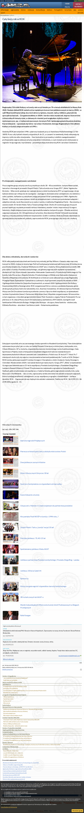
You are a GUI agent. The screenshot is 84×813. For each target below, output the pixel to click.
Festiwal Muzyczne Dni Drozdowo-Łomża (15, 686)
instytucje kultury (8, 732)
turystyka (68, 10)
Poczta (67, 7)
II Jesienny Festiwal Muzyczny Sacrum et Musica (17, 738)
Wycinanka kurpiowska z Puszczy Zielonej (15, 711)
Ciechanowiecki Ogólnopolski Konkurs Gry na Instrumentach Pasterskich (24, 690)
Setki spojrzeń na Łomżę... (10, 680)
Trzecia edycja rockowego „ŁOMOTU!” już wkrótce (17, 767)
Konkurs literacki (8, 742)
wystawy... (5, 749)
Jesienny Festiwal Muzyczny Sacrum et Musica (16, 734)
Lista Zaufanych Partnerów (9, 807)
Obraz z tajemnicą (8, 697)
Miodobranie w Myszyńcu (10, 692)
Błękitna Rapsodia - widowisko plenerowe (15, 726)
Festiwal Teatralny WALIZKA (11, 717)
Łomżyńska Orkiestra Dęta (10, 746)
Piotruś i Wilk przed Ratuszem (11, 724)
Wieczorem (6, 703)
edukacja (31, 10)
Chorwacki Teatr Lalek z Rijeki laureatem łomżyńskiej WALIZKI (21, 719)
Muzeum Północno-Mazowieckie (12, 707)
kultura (49, 10)
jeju (75, 10)
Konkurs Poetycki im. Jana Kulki (12, 728)
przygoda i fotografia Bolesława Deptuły (14, 695)
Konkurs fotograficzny (9, 676)
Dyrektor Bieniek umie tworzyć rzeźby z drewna (17, 777)
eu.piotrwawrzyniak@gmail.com (69, 656)
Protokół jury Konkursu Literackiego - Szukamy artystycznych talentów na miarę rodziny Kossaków (31, 744)
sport (3, 13)
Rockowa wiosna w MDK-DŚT (11, 775)
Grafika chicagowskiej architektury (13, 757)
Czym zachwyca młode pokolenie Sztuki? (15, 771)
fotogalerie (58, 10)
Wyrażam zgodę (77, 811)
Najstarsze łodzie (8, 699)
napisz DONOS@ (79, 1)
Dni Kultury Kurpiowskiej (10, 688)
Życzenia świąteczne (9, 713)
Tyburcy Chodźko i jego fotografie (13, 765)
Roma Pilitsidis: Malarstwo (10, 751)
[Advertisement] (42, 162)
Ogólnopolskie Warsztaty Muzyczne (13, 730)
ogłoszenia (15, 10)
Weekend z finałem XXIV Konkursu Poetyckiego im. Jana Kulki (21, 762)
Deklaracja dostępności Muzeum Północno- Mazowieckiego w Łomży (23, 709)
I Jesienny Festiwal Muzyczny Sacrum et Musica (17, 740)
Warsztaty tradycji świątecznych (12, 715)
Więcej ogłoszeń (8, 659)
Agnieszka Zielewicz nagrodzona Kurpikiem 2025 (17, 769)
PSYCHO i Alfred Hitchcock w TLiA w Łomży (15, 721)
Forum (67, 3)
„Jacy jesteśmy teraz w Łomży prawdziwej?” (15, 678)
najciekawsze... (7, 684)
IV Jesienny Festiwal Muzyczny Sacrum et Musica (17, 736)
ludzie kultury (7, 705)
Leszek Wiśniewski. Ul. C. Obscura (13, 753)
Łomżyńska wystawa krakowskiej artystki (15, 773)
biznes (23, 10)
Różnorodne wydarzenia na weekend (14, 779)
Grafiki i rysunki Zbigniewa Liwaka (13, 755)
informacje (5, 10)
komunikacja (40, 10)
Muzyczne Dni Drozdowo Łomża (12, 682)
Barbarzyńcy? (7, 701)
